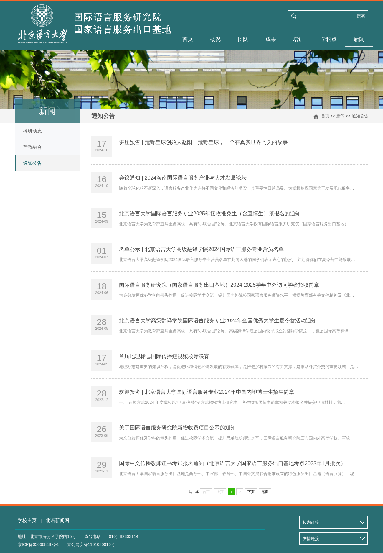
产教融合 (32, 147)
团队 (243, 39)
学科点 (329, 39)
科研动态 (32, 130)
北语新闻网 (57, 520)
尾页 (264, 492)
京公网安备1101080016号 (91, 544)
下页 (251, 492)
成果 (270, 39)
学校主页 (27, 520)
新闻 (359, 39)
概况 (215, 39)
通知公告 (360, 116)
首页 (187, 39)
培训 (298, 39)
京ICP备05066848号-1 (38, 544)
